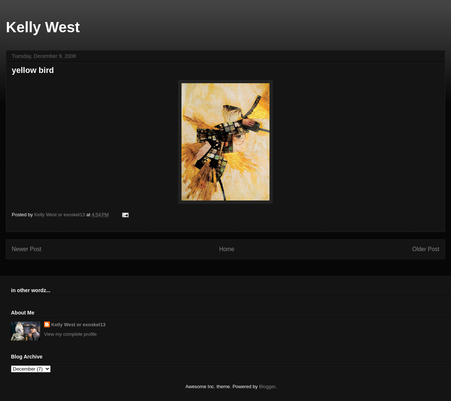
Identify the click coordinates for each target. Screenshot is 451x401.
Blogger (267, 386)
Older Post (425, 249)
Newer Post (26, 249)
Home (227, 249)
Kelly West (43, 27)
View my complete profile (70, 334)
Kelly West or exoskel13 (78, 324)
